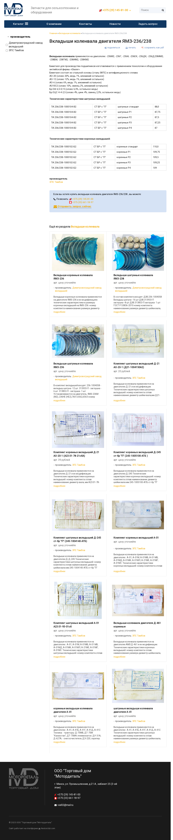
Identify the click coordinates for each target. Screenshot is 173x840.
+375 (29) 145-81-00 (115, 10)
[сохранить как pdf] (152, 47)
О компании (53, 23)
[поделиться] (112, 47)
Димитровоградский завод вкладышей (24, 44)
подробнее (59, 312)
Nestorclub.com (48, 828)
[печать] (130, 47)
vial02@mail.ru (65, 805)
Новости (115, 23)
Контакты (85, 23)
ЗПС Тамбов (15, 50)
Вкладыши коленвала (69, 33)
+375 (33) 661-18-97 (81, 202)
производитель (20, 36)
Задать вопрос (148, 23)
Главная (53, 33)
